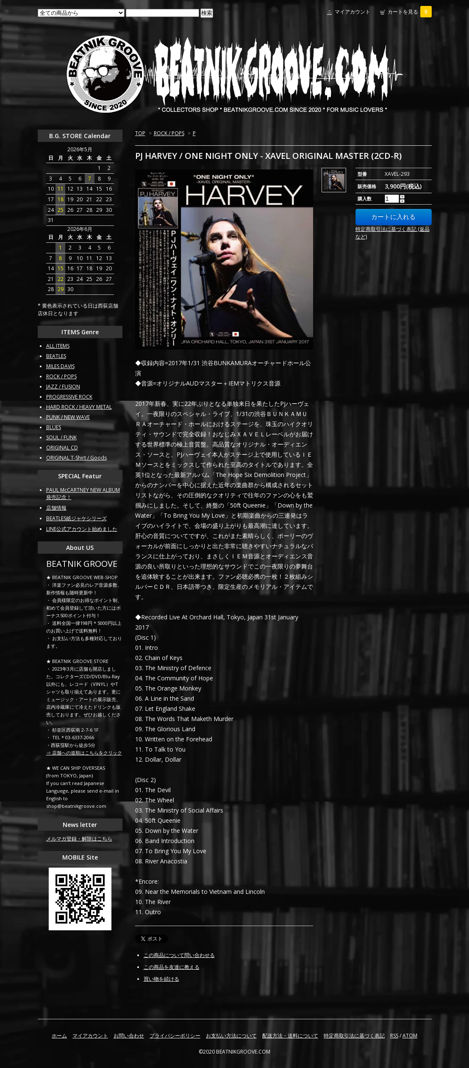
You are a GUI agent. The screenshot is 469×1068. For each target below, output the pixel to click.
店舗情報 (56, 507)
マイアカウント (352, 11)
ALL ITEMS (57, 346)
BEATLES (56, 356)
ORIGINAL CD (62, 447)
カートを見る (410, 11)
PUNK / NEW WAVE (68, 417)
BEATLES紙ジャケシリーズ (76, 518)
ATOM (409, 1035)
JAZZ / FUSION (63, 386)
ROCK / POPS (169, 133)
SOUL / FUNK (61, 437)
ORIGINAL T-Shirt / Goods (76, 457)
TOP (140, 133)
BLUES (53, 427)
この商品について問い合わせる (179, 955)
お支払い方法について (231, 1035)
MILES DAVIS (60, 366)
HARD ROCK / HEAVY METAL (79, 407)
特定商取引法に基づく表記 (354, 1035)
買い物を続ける (161, 978)
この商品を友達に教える (172, 967)
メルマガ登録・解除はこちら (79, 838)
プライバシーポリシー (175, 1035)
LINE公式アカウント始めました (81, 529)
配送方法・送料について (290, 1035)
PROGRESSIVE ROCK (69, 396)
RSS (394, 1035)
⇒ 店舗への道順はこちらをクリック (84, 752)
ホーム (59, 1035)
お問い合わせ (129, 1035)
